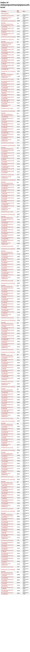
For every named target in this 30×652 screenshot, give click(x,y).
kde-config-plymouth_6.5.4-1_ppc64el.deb (7, 490)
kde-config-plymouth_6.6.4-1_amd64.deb (7, 585)
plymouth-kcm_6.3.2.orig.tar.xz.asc (6, 251)
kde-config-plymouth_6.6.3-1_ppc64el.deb (7, 524)
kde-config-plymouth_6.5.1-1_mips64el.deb (7, 410)
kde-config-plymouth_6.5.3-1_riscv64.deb (7, 469)
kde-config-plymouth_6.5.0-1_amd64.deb (7, 371)
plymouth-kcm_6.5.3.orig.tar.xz (8, 450)
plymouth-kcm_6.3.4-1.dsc (7, 280)
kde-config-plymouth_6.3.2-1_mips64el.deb (7, 272)
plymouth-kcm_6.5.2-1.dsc (7, 418)
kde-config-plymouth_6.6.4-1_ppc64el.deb (7, 577)
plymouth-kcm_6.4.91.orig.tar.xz (8, 320)
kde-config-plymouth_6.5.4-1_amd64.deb (7, 492)
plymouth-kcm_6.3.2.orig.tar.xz (8, 248)
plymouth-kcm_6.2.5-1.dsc (7, 108)
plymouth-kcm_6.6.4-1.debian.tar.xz (6, 564)
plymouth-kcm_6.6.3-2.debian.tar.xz (6, 538)
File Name (3, 11)
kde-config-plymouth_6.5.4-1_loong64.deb (7, 503)
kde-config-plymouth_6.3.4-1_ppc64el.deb (7, 299)
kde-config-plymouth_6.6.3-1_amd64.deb (7, 527)
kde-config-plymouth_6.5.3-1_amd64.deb (7, 458)
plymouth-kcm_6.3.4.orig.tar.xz (8, 283)
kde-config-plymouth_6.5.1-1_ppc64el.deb (7, 392)
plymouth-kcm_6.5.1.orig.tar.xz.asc (6, 389)
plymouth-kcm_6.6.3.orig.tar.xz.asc (6, 514)
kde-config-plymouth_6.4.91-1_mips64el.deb (7, 339)
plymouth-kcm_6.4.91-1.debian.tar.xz (6, 315)
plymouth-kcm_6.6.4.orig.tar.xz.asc (6, 572)
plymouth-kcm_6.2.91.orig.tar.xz (8, 179)
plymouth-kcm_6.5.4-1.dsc (7, 476)
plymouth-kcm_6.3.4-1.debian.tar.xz (6, 278)
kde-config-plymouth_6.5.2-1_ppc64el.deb (7, 431)
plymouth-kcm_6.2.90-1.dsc (7, 142)
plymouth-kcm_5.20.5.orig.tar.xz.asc (7, 42)
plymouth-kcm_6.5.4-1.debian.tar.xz (6, 474)
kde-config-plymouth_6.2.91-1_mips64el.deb (7, 204)
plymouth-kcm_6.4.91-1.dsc (7, 317)
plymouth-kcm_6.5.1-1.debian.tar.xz (6, 384)
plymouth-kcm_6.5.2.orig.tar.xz (8, 421)
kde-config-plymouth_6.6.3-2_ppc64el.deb (7, 556)
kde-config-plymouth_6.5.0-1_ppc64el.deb (7, 363)
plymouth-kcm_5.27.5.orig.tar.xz (8, 71)
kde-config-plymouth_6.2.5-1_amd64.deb (7, 124)
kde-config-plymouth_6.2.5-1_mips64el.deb (7, 132)
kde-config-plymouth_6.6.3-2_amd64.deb (7, 548)
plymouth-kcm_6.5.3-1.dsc (7, 447)
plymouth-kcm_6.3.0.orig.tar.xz (8, 214)
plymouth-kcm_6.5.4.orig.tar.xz (8, 479)
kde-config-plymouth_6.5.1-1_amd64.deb (7, 397)
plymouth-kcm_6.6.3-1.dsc (7, 508)
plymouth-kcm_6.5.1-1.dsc (7, 381)
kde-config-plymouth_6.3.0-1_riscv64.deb (7, 233)
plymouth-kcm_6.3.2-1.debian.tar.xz (6, 243)
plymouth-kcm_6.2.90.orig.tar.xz (8, 145)
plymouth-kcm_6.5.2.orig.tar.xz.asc (6, 424)
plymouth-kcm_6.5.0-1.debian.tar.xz (6, 347)
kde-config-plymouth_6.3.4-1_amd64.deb (7, 291)
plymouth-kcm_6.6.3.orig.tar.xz (8, 511)
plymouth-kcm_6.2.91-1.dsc (7, 174)
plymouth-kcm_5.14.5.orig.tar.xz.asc (7, 23)
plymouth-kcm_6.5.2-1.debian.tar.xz (6, 416)
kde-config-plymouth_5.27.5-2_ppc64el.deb (7, 87)
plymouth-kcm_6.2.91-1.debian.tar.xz (6, 177)
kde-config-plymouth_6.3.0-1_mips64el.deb (7, 238)
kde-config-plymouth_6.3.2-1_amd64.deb (7, 254)
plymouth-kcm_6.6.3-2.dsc (7, 540)
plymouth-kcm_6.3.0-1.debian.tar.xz (6, 209)
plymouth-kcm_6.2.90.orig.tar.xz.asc (7, 148)
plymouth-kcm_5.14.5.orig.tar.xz (8, 20)
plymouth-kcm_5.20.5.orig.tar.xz (8, 36)
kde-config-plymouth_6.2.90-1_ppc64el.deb (7, 156)
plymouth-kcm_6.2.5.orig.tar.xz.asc (6, 113)
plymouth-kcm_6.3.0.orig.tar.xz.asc (6, 217)
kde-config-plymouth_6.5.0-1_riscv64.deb (7, 373)
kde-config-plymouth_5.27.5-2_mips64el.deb (7, 100)
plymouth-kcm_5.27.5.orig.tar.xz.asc (7, 74)
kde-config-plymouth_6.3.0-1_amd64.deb (7, 225)
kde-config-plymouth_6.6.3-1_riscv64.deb (7, 535)
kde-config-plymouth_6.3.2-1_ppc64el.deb (7, 257)
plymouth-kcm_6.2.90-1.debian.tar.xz (6, 140)
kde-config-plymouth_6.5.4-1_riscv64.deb (7, 500)
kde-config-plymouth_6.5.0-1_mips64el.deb (7, 376)
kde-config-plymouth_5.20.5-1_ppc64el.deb (7, 52)
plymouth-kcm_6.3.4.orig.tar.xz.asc (6, 286)
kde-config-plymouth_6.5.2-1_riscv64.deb (7, 439)
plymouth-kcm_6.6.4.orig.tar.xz (8, 569)
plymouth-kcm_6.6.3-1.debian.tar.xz (6, 506)
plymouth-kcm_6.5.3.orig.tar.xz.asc (6, 453)
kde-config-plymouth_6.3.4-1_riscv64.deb (7, 294)
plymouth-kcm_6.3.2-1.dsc (7, 246)
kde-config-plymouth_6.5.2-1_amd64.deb (7, 434)
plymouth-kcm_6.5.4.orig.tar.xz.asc (6, 482)
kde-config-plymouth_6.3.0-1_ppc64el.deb (7, 222)
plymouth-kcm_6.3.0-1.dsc (7, 211)
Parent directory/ (5, 13)
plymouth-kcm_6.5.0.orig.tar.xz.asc (6, 355)
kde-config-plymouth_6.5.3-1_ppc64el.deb (7, 461)
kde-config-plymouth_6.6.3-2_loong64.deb (7, 553)
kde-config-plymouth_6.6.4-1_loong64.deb (7, 591)
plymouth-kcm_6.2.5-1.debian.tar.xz (6, 105)
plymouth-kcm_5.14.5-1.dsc (7, 15)
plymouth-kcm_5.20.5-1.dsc (7, 39)
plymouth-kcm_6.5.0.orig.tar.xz (8, 352)
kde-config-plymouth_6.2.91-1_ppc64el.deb (7, 185)
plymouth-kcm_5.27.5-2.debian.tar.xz (6, 76)
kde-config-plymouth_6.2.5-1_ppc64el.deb (7, 116)
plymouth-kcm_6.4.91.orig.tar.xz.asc (7, 323)
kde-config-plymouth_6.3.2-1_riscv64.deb (7, 275)
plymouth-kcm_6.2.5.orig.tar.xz (8, 111)
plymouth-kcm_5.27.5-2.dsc (7, 79)
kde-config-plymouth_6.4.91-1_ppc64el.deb (7, 328)
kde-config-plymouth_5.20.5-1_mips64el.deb (7, 68)
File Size (18, 11)
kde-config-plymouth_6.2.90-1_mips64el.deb (7, 166)
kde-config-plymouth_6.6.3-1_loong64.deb (7, 522)
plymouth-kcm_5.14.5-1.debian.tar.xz (6, 18)
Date (24, 11)
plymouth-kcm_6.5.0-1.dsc (7, 349)
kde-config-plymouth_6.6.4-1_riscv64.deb (7, 593)
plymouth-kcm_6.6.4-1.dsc (7, 566)
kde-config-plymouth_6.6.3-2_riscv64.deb (7, 559)
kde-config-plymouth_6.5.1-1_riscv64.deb (7, 413)
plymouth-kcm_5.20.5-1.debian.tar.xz (6, 45)
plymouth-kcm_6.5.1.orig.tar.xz (8, 386)
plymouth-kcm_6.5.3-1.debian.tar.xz (6, 445)
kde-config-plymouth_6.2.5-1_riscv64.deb (7, 137)
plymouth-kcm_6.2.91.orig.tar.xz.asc (7, 182)
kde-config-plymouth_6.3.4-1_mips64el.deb (7, 310)
